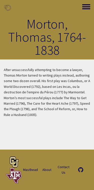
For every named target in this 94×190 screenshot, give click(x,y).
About (46, 169)
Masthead (30, 169)
